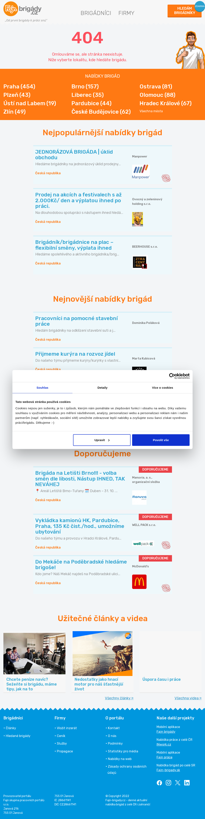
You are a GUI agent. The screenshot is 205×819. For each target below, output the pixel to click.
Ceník (61, 736)
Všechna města (151, 111)
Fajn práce (164, 757)
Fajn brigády (166, 732)
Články (11, 728)
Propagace (65, 751)
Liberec (87, 95)
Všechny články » (119, 698)
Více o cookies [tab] (162, 387)
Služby (62, 743)
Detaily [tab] (102, 387)
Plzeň (16, 95)
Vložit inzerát (67, 728)
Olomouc (157, 95)
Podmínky (115, 743)
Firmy (126, 13)
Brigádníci (95, 13)
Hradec (166, 103)
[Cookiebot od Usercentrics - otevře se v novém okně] (172, 376)
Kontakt (114, 728)
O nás (112, 736)
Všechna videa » (188, 698)
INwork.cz (164, 744)
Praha (19, 86)
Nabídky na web (120, 759)
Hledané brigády (18, 736)
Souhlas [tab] (42, 387)
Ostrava (156, 86)
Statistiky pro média (123, 751)
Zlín (14, 111)
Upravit (102, 440)
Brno (85, 86)
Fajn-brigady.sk (168, 770)
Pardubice (91, 103)
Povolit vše (161, 440)
